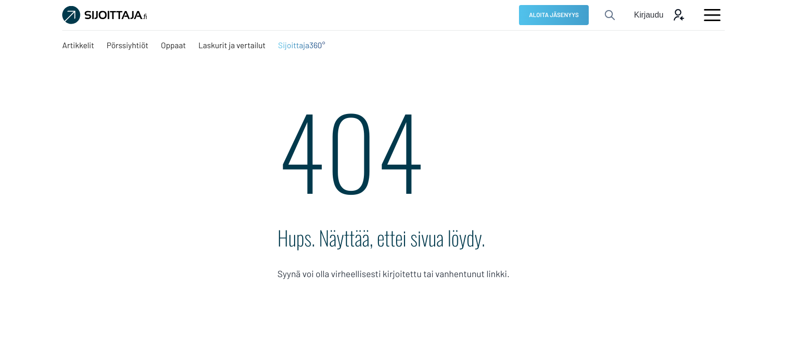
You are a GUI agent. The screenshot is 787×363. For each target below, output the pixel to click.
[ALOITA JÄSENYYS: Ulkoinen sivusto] (554, 15)
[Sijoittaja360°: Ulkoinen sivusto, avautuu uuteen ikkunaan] (301, 46)
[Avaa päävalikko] (712, 15)
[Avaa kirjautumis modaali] (659, 15)
